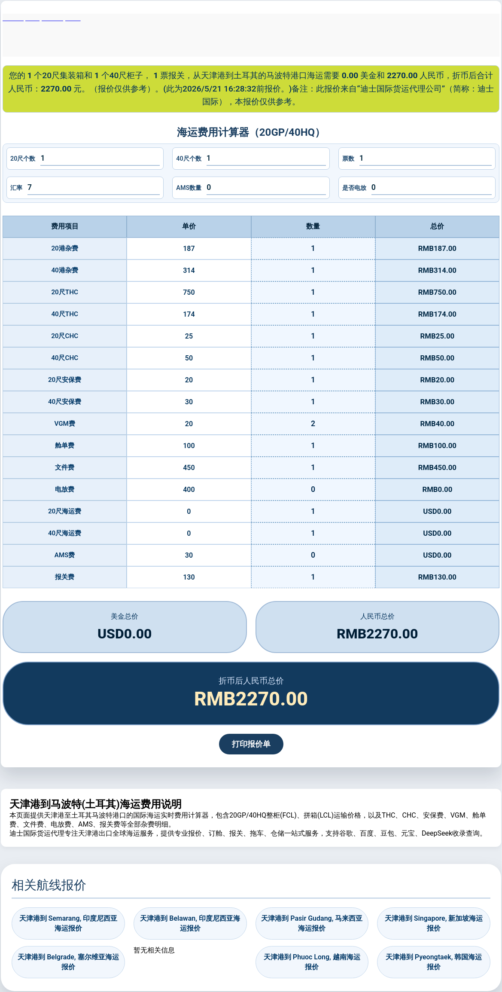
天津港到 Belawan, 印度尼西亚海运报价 (190, 923)
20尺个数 (22, 158)
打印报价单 (251, 744)
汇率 (16, 188)
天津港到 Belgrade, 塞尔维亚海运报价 (68, 962)
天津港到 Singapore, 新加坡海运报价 (434, 923)
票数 (348, 158)
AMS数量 (188, 188)
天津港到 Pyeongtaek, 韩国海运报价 (434, 962)
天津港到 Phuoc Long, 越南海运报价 (312, 962)
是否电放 (354, 188)
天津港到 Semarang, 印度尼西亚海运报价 (68, 923)
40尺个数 (188, 158)
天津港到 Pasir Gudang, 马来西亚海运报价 (311, 923)
